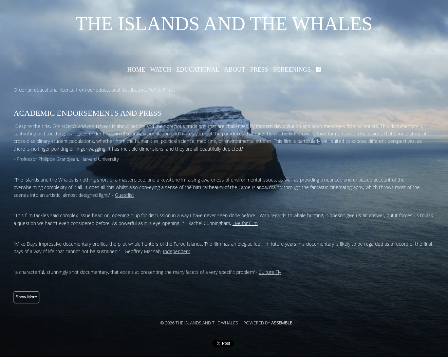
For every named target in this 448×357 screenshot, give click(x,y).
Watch (160, 69)
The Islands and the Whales (223, 23)
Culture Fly (270, 272)
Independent (176, 252)
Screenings (292, 69)
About (234, 69)
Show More (26, 297)
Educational (197, 69)
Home (136, 69)
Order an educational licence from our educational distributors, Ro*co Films (94, 90)
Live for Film (245, 223)
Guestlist (124, 195)
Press (259, 69)
